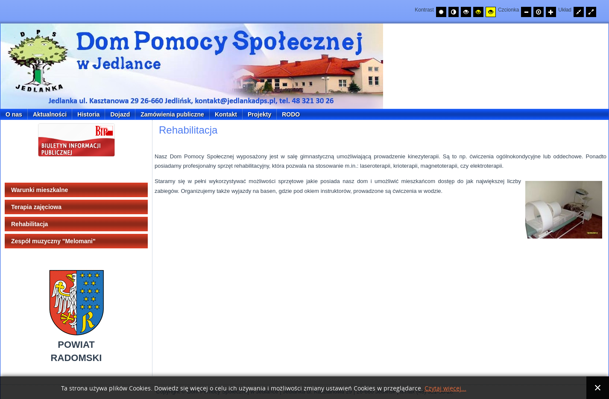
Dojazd (120, 114)
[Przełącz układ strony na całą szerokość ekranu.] (591, 12)
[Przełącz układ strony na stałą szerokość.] (579, 12)
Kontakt (226, 114)
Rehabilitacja (29, 224)
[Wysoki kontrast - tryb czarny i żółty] (478, 12)
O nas (14, 114)
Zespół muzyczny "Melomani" (53, 241)
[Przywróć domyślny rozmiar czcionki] (538, 12)
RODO (291, 114)
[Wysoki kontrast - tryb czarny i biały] (466, 12)
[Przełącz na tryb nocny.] (453, 12)
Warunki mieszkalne (39, 189)
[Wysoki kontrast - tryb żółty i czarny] (491, 12)
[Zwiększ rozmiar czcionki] (551, 12)
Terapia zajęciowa (36, 207)
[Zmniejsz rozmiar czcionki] (526, 12)
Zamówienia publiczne (172, 114)
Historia (88, 114)
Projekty (259, 114)
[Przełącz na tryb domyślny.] (441, 12)
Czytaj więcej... (445, 388)
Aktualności (50, 114)
